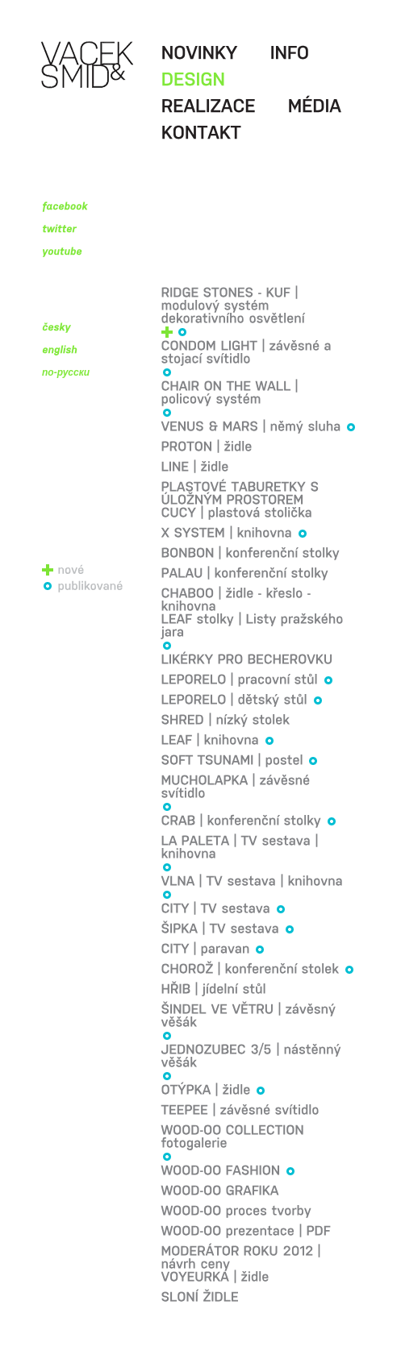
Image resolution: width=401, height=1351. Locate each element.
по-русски (66, 372)
